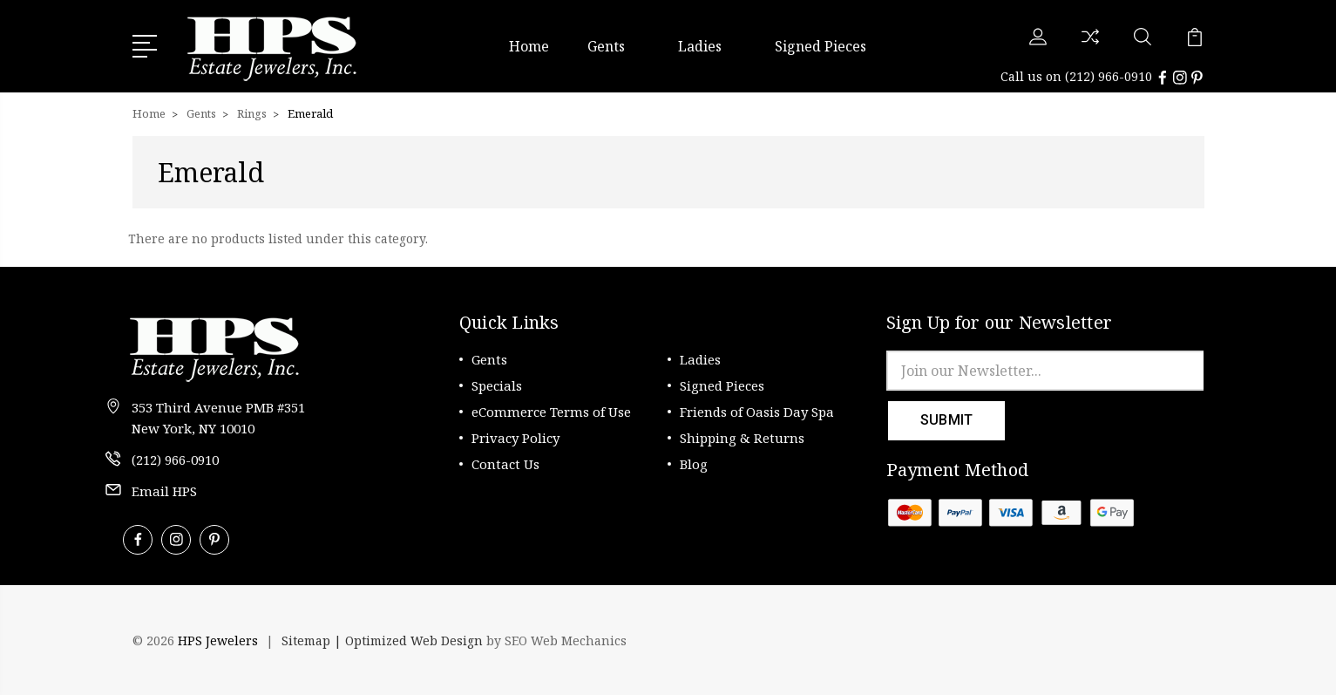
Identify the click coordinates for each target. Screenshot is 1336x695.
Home (529, 46)
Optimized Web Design (414, 640)
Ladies (707, 46)
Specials (496, 385)
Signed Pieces (820, 46)
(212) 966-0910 (1108, 76)
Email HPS (164, 491)
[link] (1156, 641)
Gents (613, 46)
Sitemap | (313, 640)
